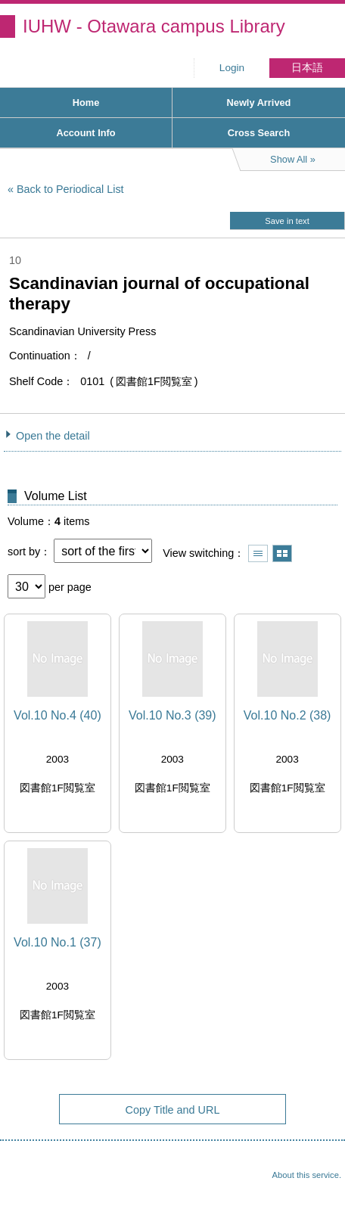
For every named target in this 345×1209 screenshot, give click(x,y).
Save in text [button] (287, 220)
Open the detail (53, 436)
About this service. (306, 1174)
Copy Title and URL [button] (173, 1110)
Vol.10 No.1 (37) (57, 942)
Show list (258, 553)
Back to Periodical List (70, 189)
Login (231, 67)
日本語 (307, 67)
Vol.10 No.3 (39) (172, 715)
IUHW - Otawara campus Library (154, 26)
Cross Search (259, 132)
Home (86, 102)
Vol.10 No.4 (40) (57, 715)
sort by (24, 551)
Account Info (85, 132)
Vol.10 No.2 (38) (287, 715)
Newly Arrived (259, 102)
